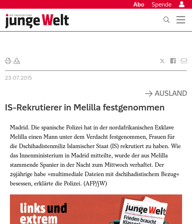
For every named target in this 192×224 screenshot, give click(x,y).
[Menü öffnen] (181, 20)
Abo (138, 4)
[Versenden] (184, 61)
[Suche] (167, 20)
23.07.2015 (18, 77)
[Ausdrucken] (8, 61)
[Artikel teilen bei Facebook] (173, 61)
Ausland (171, 93)
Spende (162, 4)
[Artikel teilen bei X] (162, 61)
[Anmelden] (182, 4)
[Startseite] (37, 21)
